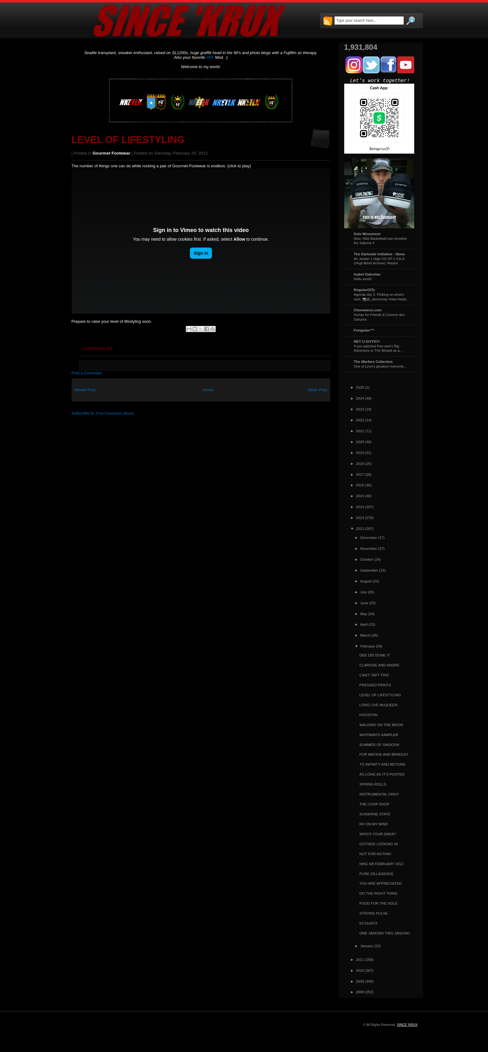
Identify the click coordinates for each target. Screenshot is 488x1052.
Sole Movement (367, 234)
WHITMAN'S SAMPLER (378, 735)
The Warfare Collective (373, 361)
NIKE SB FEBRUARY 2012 (381, 864)
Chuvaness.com (368, 310)
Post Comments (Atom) (115, 413)
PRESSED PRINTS (375, 685)
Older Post (317, 389)
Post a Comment (87, 373)
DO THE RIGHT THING (378, 893)
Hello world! (363, 279)
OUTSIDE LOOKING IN (378, 844)
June (364, 603)
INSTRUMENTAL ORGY (379, 794)
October (366, 559)
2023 (360, 409)
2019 (360, 453)
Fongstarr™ (364, 330)
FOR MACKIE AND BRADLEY (384, 754)
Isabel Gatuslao (367, 274)
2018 (360, 463)
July (363, 592)
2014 (360, 507)
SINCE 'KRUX (407, 1025)
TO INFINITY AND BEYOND (382, 764)
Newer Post (85, 389)
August (366, 581)
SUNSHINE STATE (375, 814)
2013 (360, 518)
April (364, 624)
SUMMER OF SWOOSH (379, 745)
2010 (360, 970)
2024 (360, 398)
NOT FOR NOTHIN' (375, 854)
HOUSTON (368, 715)
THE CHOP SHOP (374, 804)
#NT (210, 57)
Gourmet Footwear (111, 153)
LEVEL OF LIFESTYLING (128, 139)
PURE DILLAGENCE (376, 874)
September (369, 570)
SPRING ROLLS (372, 784)
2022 (360, 420)
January (366, 946)
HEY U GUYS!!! (367, 341)
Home (208, 389)
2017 (360, 474)
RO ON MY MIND (373, 824)
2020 (360, 442)
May (363, 614)
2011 (360, 959)
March (365, 635)
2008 (360, 992)
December (368, 537)
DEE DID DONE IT (374, 655)
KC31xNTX (368, 923)
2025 (360, 387)
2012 (360, 528)
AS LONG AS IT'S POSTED (382, 774)
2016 (360, 485)
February (367, 646)
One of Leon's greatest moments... (380, 366)
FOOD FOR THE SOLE (378, 903)
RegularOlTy (364, 290)
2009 (360, 981)
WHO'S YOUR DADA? (377, 834)
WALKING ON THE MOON (381, 725)
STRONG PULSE (373, 913)
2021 (360, 431)
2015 (360, 496)
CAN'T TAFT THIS (374, 675)
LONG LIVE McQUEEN (378, 705)
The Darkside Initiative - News (379, 254)
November (368, 548)
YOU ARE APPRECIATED (380, 883)
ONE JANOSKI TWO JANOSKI (384, 933)
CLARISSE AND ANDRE (379, 665)
